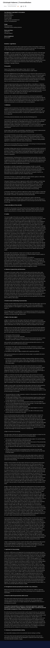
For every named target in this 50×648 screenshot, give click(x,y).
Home (5, 6)
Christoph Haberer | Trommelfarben (17, 2)
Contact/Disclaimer (12, 6)
